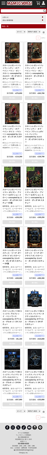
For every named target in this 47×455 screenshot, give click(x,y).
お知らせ (6, 17)
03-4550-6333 (23, 443)
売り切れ (12, 98)
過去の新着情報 (8, 20)
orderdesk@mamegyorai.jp (24, 450)
